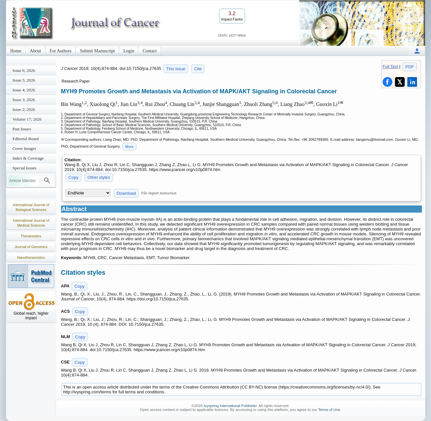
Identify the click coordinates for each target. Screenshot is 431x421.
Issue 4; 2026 (24, 89)
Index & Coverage (28, 158)
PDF (409, 66)
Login (128, 50)
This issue (175, 68)
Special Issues (24, 167)
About (35, 50)
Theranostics (31, 236)
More (129, 147)
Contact (150, 50)
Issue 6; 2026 (24, 70)
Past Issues (22, 128)
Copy (74, 177)
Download (126, 193)
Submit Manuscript (97, 50)
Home (15, 50)
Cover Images (24, 148)
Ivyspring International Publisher (230, 406)
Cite (198, 68)
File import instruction (158, 193)
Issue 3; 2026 (24, 99)
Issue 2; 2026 (24, 109)
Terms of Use (329, 410)
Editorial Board (26, 138)
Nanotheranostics (31, 257)
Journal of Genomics (31, 247)
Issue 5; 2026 (24, 80)
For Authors (60, 50)
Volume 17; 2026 (27, 119)
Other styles (98, 177)
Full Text (390, 66)
